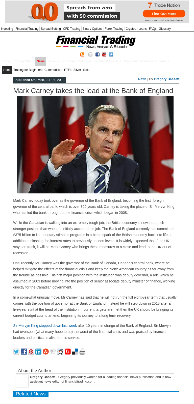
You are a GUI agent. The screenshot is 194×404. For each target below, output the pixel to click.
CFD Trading (71, 29)
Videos (164, 61)
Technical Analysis (107, 61)
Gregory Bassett (166, 79)
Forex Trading (114, 29)
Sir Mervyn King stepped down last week (45, 326)
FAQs (153, 29)
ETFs (67, 70)
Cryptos (131, 29)
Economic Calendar (77, 61)
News (40, 61)
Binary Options (93, 29)
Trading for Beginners (27, 70)
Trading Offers (23, 61)
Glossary (165, 29)
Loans (142, 29)
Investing (7, 29)
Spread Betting (51, 29)
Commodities (53, 70)
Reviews (54, 61)
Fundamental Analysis (140, 61)
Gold (86, 70)
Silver (77, 70)
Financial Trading (26, 29)
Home (6, 61)
